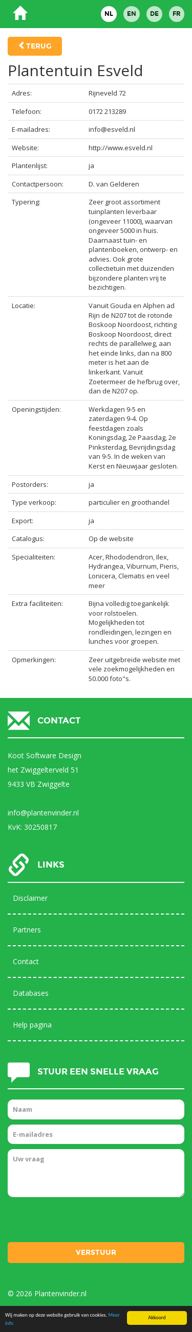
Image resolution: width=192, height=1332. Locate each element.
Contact (26, 961)
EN (131, 13)
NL (108, 13)
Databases (31, 993)
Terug (39, 46)
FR (177, 13)
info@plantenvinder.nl (43, 812)
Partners (27, 929)
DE (154, 13)
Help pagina (32, 1025)
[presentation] (85, 1222)
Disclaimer (30, 898)
